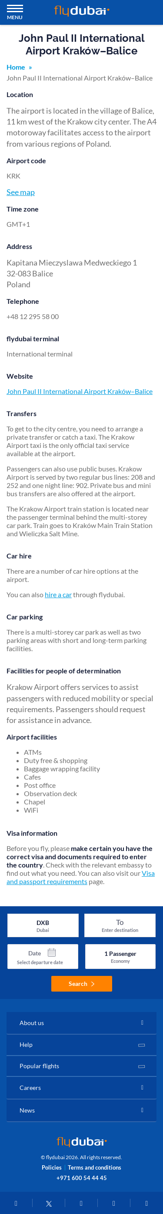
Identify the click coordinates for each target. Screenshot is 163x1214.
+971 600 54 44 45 (82, 1177)
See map (21, 192)
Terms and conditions (94, 1167)
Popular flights (39, 1065)
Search (81, 983)
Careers (30, 1087)
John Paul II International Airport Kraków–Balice (80, 391)
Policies (52, 1167)
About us (32, 1022)
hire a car (58, 594)
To (120, 922)
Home (16, 67)
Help (26, 1044)
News (27, 1110)
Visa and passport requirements (81, 877)
